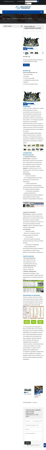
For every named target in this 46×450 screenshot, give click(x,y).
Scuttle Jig (34, 403)
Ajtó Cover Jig (23, 18)
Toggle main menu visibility (41, 11)
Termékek (8, 18)
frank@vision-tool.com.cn (9, 1)
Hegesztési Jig (15, 18)
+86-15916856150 (20, 1)
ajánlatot (27, 443)
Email (26, 66)
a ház (3, 18)
